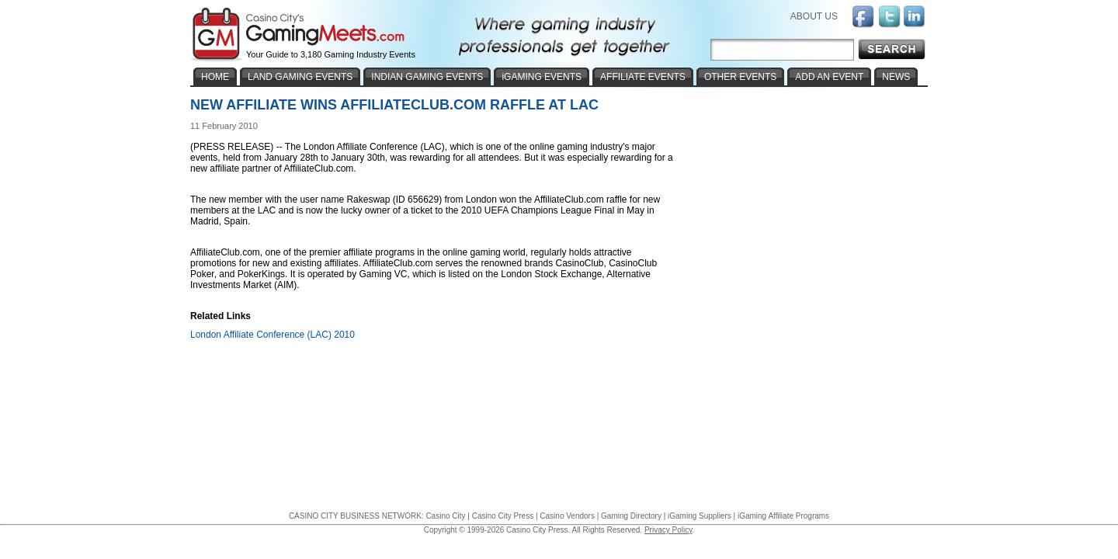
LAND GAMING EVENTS (300, 76)
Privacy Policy (668, 530)
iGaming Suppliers (699, 516)
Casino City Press (502, 516)
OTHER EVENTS (740, 76)
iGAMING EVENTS (542, 76)
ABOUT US (814, 16)
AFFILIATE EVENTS (643, 76)
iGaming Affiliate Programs (783, 516)
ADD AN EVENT (829, 76)
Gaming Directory (631, 516)
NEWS (896, 76)
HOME (215, 76)
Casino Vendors (567, 516)
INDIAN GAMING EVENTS (427, 76)
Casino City (445, 516)
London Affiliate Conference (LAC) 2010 (272, 334)
